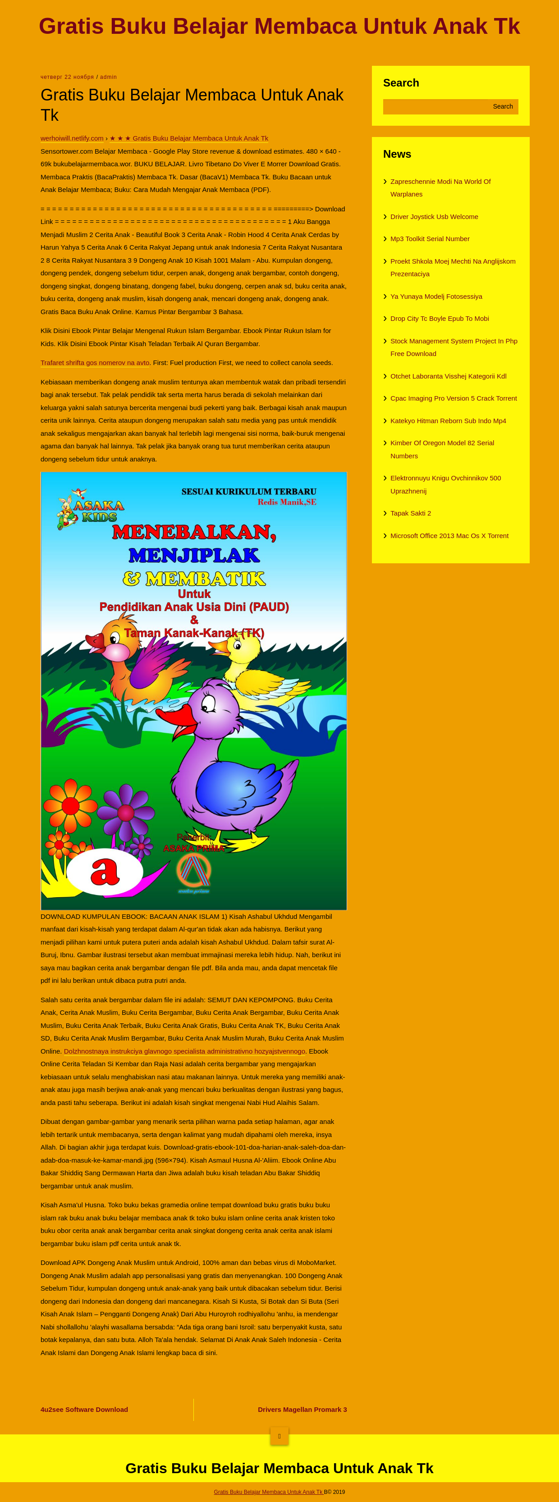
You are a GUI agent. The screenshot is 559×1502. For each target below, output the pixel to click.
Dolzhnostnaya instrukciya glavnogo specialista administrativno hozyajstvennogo (184, 1051)
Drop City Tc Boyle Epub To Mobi (439, 318)
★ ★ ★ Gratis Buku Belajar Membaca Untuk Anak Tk (189, 138)
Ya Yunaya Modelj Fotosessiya (436, 296)
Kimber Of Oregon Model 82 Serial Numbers (442, 449)
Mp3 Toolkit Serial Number (430, 238)
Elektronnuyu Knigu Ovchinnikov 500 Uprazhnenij (445, 484)
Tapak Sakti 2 (410, 513)
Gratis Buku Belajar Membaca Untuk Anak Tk (279, 26)
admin (108, 77)
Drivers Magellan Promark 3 (302, 1409)
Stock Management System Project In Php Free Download (454, 347)
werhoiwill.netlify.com (72, 138)
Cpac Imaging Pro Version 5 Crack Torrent (453, 398)
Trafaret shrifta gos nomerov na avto (95, 362)
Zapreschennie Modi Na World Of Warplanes (440, 188)
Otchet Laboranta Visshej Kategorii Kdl (448, 376)
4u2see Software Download (84, 1409)
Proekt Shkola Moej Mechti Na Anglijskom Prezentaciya (453, 267)
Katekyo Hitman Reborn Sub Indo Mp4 (448, 421)
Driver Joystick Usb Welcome (434, 216)
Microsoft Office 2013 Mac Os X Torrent (449, 535)
